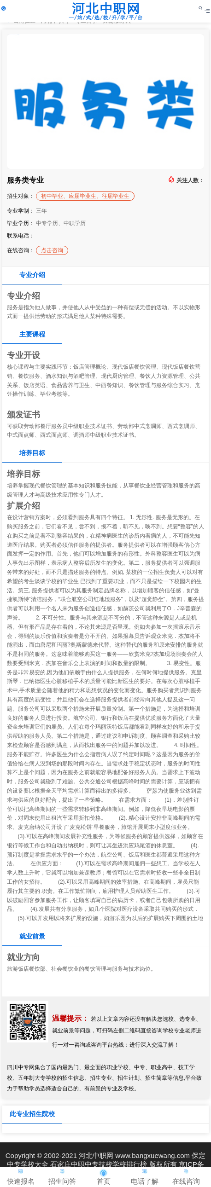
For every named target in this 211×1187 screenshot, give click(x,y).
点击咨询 (52, 250)
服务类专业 (25, 180)
